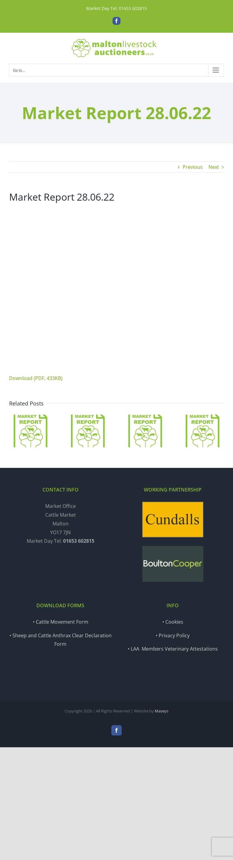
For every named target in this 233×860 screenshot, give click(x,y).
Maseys (161, 711)
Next (213, 167)
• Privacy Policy (173, 635)
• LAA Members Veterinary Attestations (173, 648)
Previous (193, 167)
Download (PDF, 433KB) (35, 378)
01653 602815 (133, 8)
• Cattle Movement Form (60, 621)
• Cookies (172, 621)
